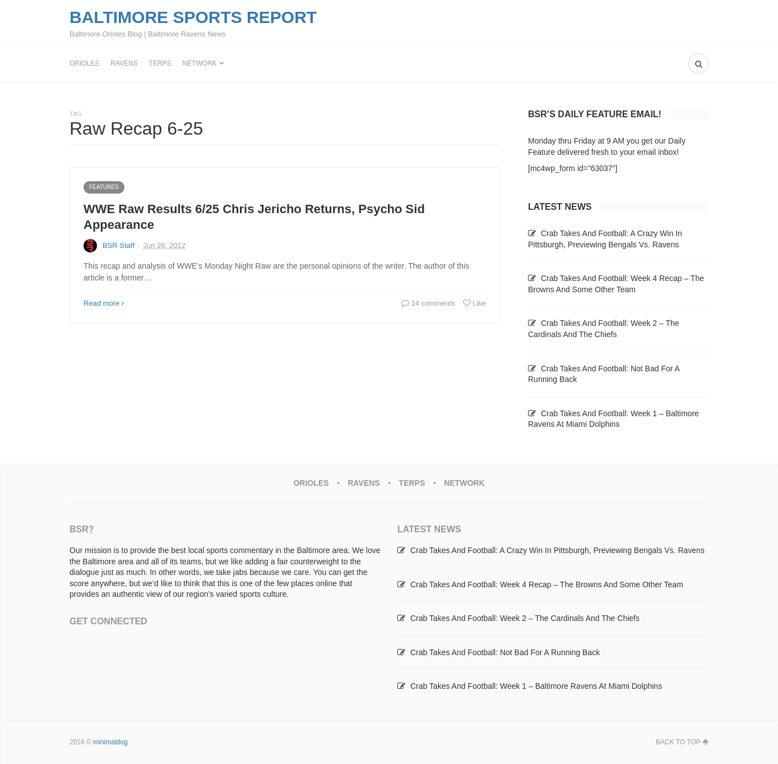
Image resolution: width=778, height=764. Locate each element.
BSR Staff (119, 245)
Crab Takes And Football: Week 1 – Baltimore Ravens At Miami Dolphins (536, 686)
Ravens (123, 63)
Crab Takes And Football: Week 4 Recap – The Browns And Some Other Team (546, 584)
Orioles (84, 63)
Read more (104, 303)
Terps (160, 63)
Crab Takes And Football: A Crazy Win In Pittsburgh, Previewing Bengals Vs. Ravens (557, 550)
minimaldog (110, 742)
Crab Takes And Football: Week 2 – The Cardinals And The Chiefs (525, 618)
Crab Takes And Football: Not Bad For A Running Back (505, 652)
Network (200, 63)
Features (104, 187)
